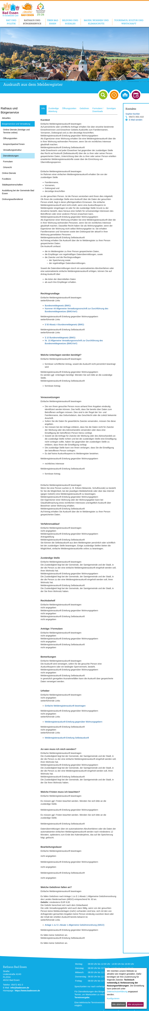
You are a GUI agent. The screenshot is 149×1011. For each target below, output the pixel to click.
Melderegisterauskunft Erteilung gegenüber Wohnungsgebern (73, 722)
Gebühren (84, 108)
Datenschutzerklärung (117, 991)
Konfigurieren (113, 998)
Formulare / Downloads (97, 109)
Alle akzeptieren (135, 1004)
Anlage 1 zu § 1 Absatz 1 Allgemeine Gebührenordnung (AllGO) (74, 925)
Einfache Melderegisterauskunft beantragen (65, 706)
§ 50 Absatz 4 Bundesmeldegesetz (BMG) (64, 324)
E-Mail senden (135, 120)
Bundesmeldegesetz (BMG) (58, 305)
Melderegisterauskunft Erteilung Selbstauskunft (67, 738)
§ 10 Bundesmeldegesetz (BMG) (60, 337)
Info (43, 108)
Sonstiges (111, 108)
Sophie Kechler (132, 114)
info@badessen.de (19, 987)
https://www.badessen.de (27, 990)
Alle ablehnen (118, 1004)
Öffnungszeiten (69, 108)
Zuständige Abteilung (53, 109)
